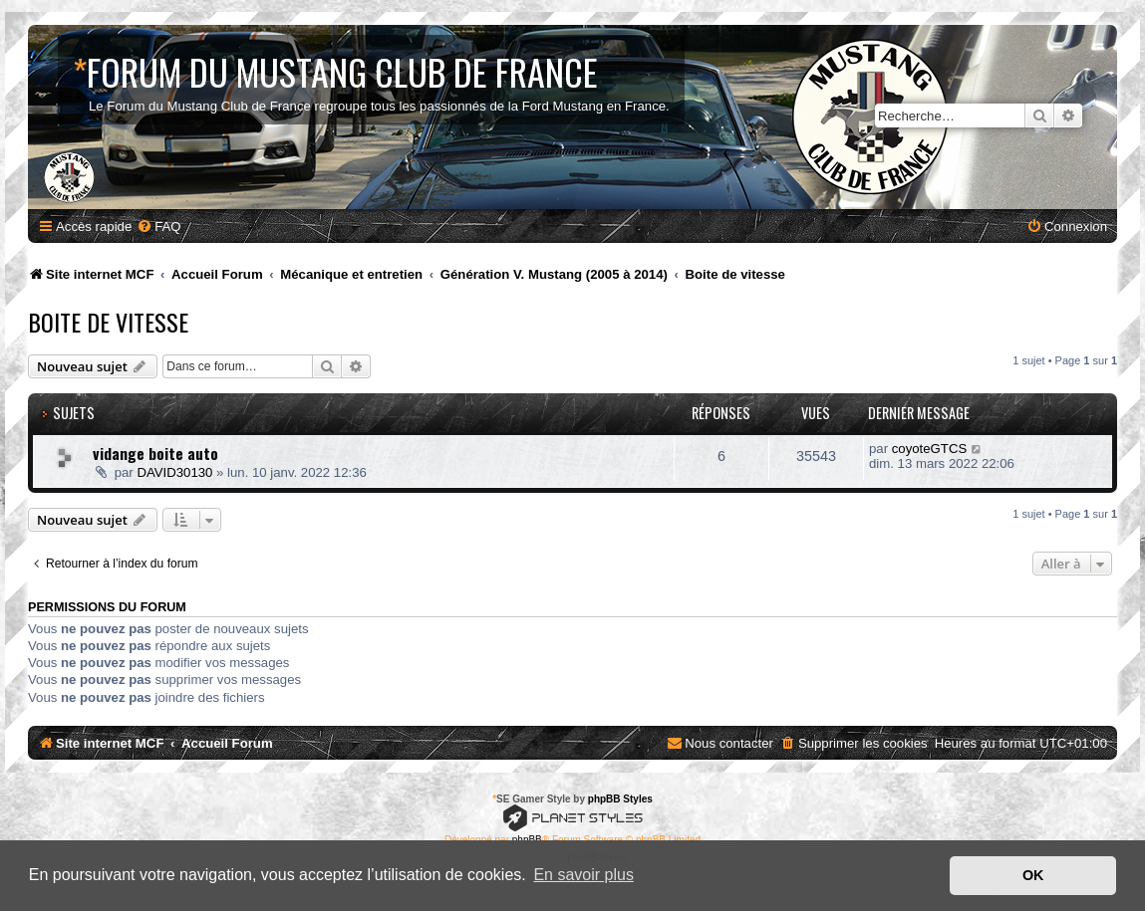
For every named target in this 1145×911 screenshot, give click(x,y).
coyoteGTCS (930, 448)
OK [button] (1033, 875)
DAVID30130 (174, 472)
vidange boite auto (155, 453)
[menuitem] (158, 226)
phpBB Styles (620, 799)
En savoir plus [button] (583, 874)
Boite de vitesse (108, 322)
